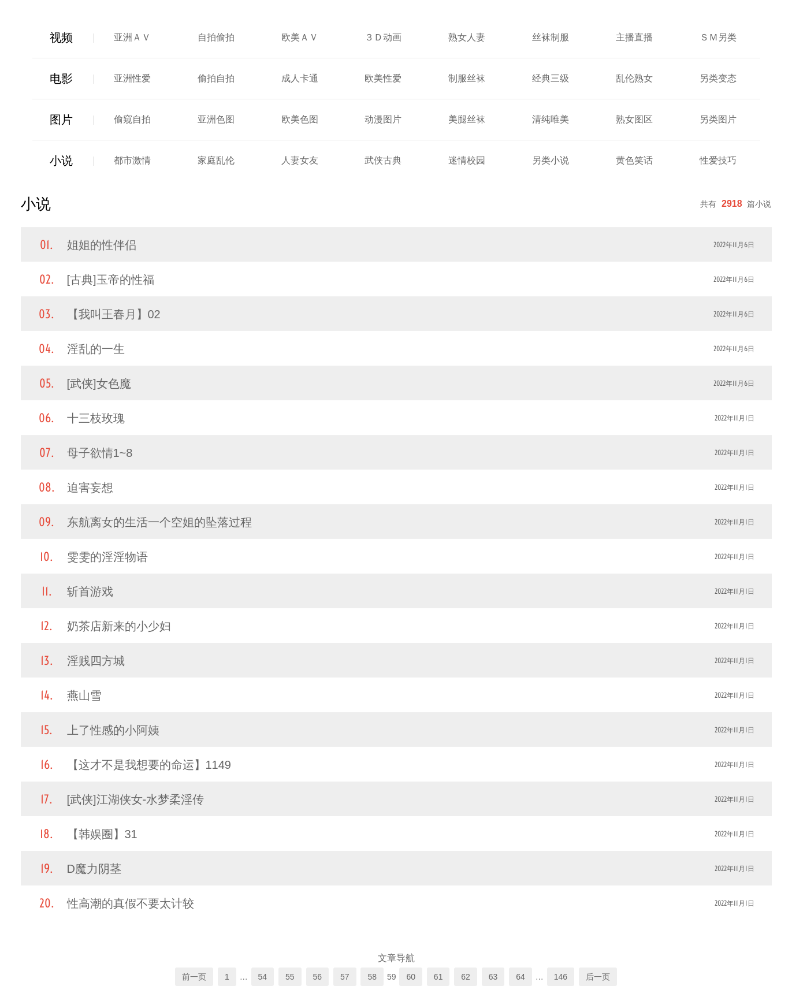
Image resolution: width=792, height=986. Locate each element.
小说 (61, 160)
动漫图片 (383, 119)
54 (262, 976)
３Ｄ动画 (383, 37)
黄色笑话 (634, 160)
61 (438, 976)
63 (493, 976)
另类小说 (550, 160)
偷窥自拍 (132, 119)
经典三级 (550, 78)
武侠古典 (383, 160)
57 (344, 976)
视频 (61, 37)
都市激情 (132, 160)
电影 (61, 78)
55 (290, 976)
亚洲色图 (216, 119)
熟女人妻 (466, 37)
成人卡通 (299, 78)
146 (560, 976)
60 (410, 976)
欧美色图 (299, 119)
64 (520, 976)
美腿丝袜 (466, 119)
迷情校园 (466, 160)
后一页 (598, 976)
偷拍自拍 (216, 78)
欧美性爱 (383, 78)
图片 (61, 119)
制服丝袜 (466, 78)
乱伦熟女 (634, 78)
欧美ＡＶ (299, 37)
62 (465, 976)
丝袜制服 (550, 37)
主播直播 (634, 37)
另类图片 (718, 119)
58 (372, 976)
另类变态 (718, 78)
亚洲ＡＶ (132, 37)
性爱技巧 (718, 160)
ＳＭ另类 (718, 37)
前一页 (194, 976)
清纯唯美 (550, 119)
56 (317, 976)
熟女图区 (634, 119)
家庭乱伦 (216, 160)
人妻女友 (299, 160)
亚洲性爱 (132, 78)
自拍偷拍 (216, 37)
